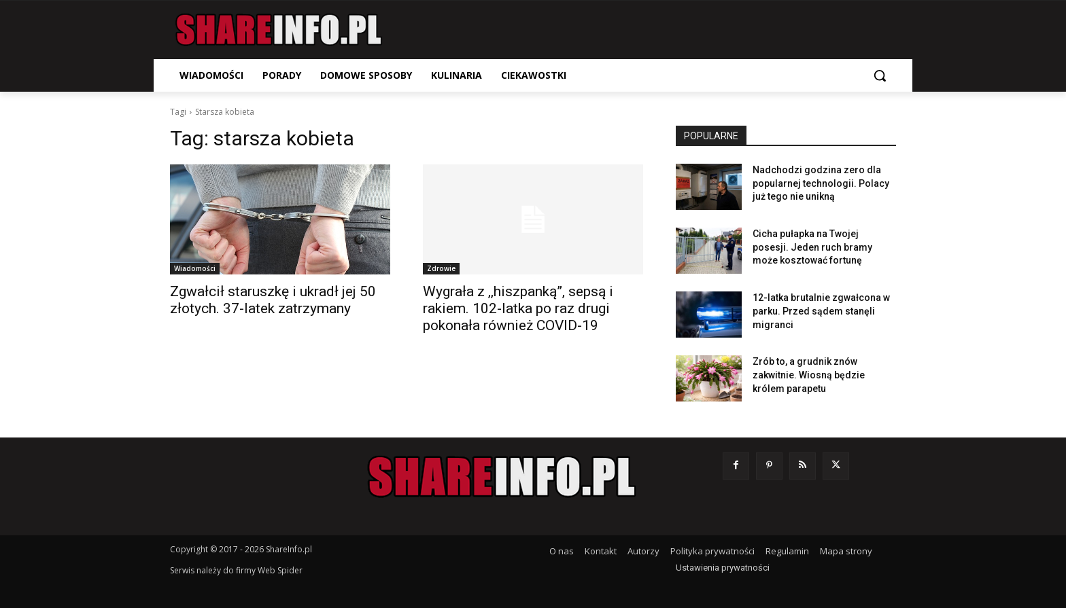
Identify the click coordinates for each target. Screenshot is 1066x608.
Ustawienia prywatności (723, 567)
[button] (879, 75)
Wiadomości (195, 268)
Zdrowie (441, 268)
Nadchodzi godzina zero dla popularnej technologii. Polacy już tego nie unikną (821, 183)
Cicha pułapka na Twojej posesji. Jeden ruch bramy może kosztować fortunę (812, 247)
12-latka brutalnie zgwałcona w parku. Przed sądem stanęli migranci (821, 310)
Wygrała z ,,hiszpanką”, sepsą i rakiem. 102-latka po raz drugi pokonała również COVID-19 (518, 308)
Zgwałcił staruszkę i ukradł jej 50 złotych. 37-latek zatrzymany (273, 300)
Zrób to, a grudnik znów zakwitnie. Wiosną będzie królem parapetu (809, 374)
